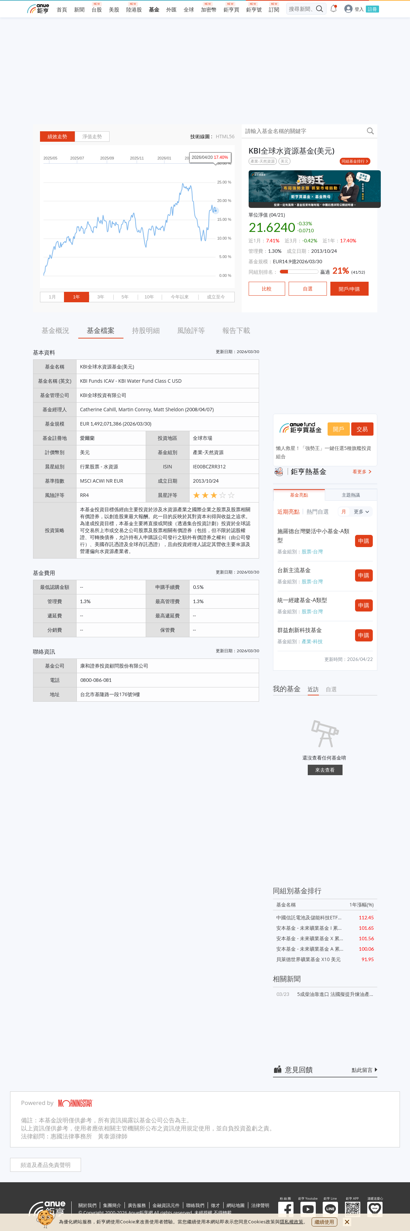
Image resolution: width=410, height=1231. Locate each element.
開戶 (338, 429)
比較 (267, 288)
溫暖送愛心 (375, 1209)
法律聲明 (260, 1205)
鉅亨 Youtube (308, 1209)
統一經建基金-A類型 (302, 600)
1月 (52, 296)
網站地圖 (236, 1205)
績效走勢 (57, 136)
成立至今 (216, 296)
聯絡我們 (195, 1205)
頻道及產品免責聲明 (46, 1165)
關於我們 (88, 1205)
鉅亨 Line (330, 1209)
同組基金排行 (353, 161)
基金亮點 (299, 495)
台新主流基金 (294, 570)
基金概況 (56, 330)
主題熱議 (351, 495)
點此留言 (362, 1069)
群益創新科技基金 (300, 630)
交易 (362, 429)
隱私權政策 (292, 1221)
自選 (331, 689)
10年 (149, 296)
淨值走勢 (92, 136)
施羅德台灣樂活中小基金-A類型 (313, 535)
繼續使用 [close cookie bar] (324, 1221)
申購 (363, 541)
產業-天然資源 (263, 161)
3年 (100, 296)
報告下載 (236, 330)
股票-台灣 (312, 551)
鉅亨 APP (352, 1209)
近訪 (313, 689)
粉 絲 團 (286, 1209)
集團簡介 (112, 1205)
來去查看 (325, 769)
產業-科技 (312, 641)
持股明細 (146, 330)
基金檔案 (101, 330)
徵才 (215, 1205)
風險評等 (191, 330)
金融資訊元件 (166, 1205)
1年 (76, 296)
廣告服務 (137, 1205)
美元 (284, 161)
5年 (124, 296)
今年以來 (180, 296)
